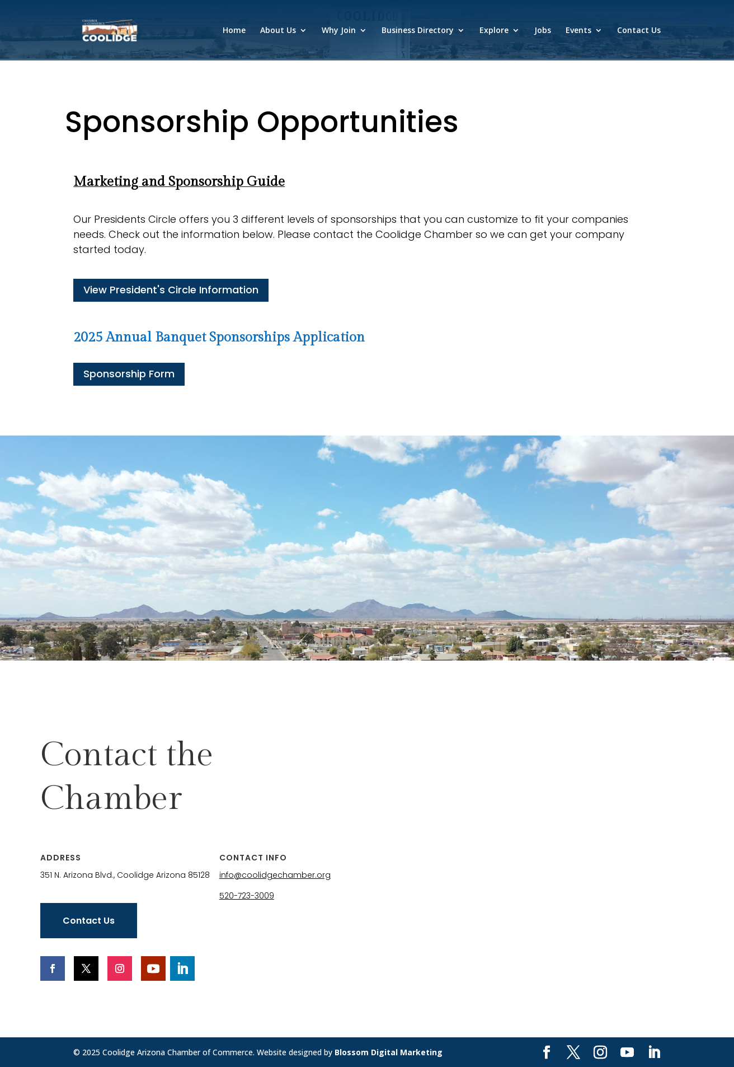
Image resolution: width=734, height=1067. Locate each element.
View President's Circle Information (170, 290)
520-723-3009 (246, 895)
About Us (278, 30)
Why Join (339, 30)
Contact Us (639, 30)
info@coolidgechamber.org (275, 875)
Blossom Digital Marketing (389, 1052)
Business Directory (418, 30)
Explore (494, 30)
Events (578, 30)
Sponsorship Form (129, 374)
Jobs (542, 30)
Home (234, 30)
